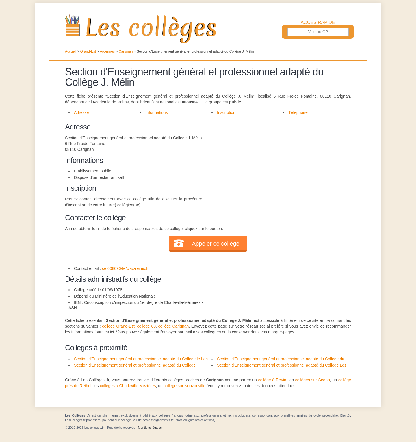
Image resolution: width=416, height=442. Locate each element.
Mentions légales (150, 427)
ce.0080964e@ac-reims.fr (125, 268)
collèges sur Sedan (312, 380)
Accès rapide (317, 22)
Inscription (226, 112)
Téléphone (298, 112)
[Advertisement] (276, 161)
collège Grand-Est (118, 326)
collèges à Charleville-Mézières (128, 385)
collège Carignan (173, 326)
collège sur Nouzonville (184, 385)
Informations (157, 112)
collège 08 (146, 326)
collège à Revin (272, 380)
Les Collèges (208, 28)
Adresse (81, 112)
